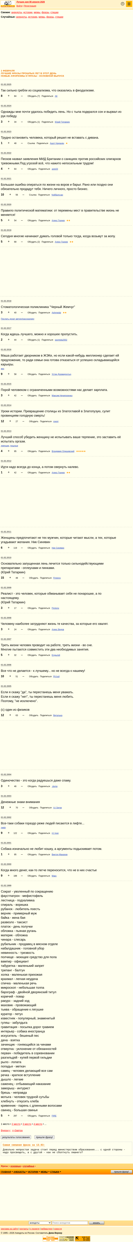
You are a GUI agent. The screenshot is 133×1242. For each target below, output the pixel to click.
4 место (37, 1124)
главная (6, 1172)
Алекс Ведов (58, 629)
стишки (54, 12)
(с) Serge (57, 807)
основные (15, 1166)
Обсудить (32, 169)
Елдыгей (56, 655)
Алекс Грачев (58, 220)
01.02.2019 (6, 230)
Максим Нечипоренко (62, 395)
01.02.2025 (6, 84)
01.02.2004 (6, 774)
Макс (54, 876)
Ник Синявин (58, 548)
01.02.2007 (6, 639)
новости (58, 1229)
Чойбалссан (57, 195)
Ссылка (31, 143)
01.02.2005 (6, 686)
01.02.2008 (6, 618)
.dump (54, 786)
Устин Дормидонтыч (61, 374)
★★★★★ (81, 451)
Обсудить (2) (34, 242)
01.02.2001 (6, 843)
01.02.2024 (6, 106)
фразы (45, 12)
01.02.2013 (6, 431)
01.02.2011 (6, 532)
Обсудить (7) (34, 96)
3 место (27, 1124)
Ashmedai (56, 312)
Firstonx (57, 578)
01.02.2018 (6, 301)
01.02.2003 (6, 796)
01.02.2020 (6, 204)
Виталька (57, 715)
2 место (16, 1124)
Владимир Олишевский (63, 451)
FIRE (54, 1116)
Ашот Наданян (57, 143)
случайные (28, 1166)
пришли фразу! (121, 1172)
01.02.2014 (6, 405)
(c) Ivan (55, 833)
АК (56, 96)
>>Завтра (17, 1130)
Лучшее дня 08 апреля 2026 (30, 2)
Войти (19, 6)
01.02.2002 (6, 817)
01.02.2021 (6, 179)
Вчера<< (6, 1130)
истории (27, 12)
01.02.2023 (6, 131)
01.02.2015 (6, 384)
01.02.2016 (6, 349)
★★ (68, 220)
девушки (5, 446)
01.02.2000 (6, 864)
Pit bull (56, 676)
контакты (24, 1229)
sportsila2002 (61, 340)
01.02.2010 (6, 557)
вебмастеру (46, 1229)
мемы (37, 12)
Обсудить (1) (34, 122)
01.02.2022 (6, 153)
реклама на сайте (9, 1229)
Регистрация (30, 6)
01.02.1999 (6, 885)
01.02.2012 (6, 461)
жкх (2, 368)
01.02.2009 (6, 587)
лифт (3, 827)
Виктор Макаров (59, 854)
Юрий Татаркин (62, 122)
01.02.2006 (6, 665)
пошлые (14, 446)
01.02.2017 (6, 328)
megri (55, 421)
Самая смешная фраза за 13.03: (24, 1145)
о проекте (35, 1229)
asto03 (55, 169)
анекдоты (16, 12)
